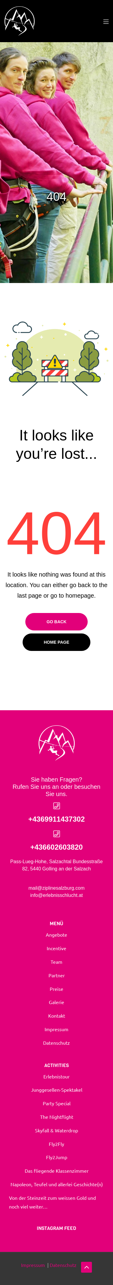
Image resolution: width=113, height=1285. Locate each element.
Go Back (56, 621)
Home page (56, 642)
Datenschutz (63, 1265)
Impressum (33, 1265)
